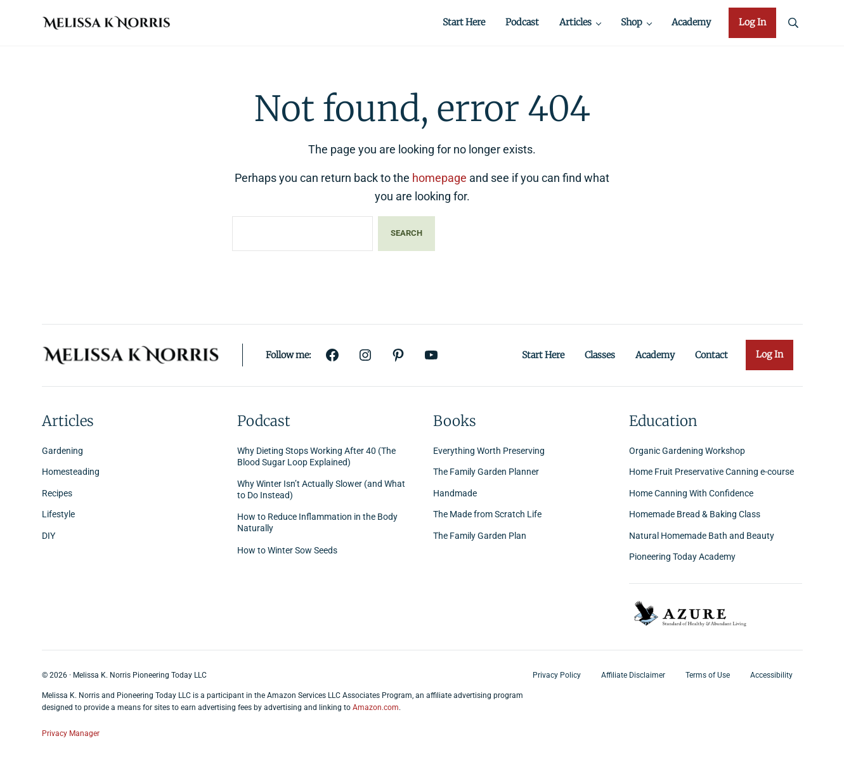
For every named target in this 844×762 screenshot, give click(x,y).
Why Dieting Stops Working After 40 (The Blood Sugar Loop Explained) (316, 457)
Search (406, 235)
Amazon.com (376, 707)
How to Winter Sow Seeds (287, 550)
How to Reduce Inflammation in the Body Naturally (317, 523)
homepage (439, 179)
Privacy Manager (71, 733)
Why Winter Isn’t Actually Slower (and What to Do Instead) (321, 490)
